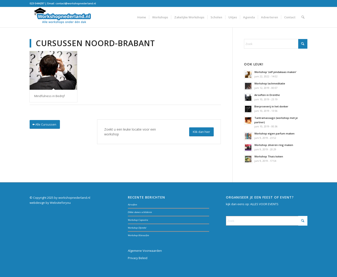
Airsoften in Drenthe (267, 95)
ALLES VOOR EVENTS (264, 204)
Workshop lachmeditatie (269, 83)
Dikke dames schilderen (140, 212)
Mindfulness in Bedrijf (49, 96)
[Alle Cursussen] (45, 124)
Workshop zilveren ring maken (273, 145)
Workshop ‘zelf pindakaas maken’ (275, 72)
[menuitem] (141, 17)
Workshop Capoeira (138, 219)
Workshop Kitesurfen (138, 235)
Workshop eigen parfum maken (274, 133)
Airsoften (132, 204)
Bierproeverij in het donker (271, 106)
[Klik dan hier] (201, 131)
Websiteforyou (60, 203)
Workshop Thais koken (268, 156)
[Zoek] (302, 17)
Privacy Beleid (137, 258)
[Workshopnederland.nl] (64, 17)
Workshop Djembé (137, 227)
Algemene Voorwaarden (145, 251)
